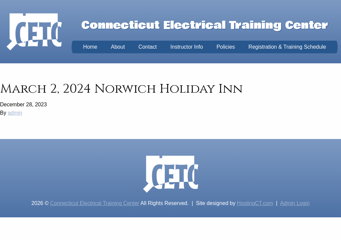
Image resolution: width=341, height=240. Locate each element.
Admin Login (295, 203)
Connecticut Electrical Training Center (94, 203)
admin (15, 113)
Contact (148, 47)
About (118, 47)
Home (90, 47)
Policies (225, 47)
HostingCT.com (255, 203)
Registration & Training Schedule (287, 47)
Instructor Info (186, 47)
